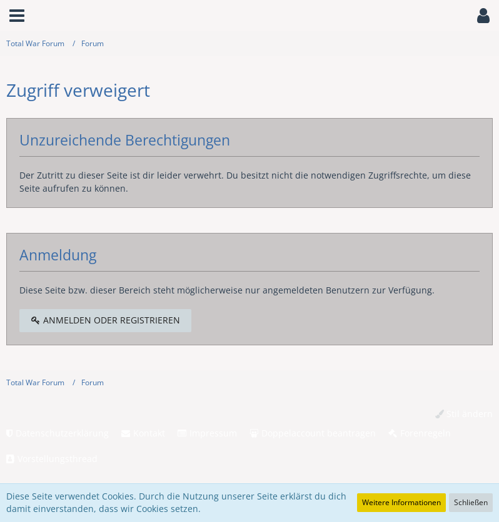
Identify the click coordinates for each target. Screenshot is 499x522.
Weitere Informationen (401, 502)
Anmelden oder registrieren (105, 320)
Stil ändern (469, 414)
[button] (17, 16)
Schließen (471, 502)
